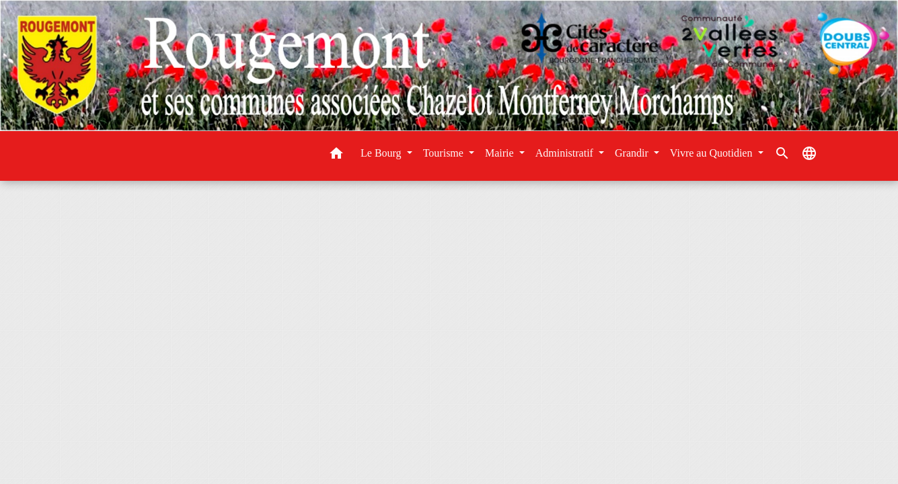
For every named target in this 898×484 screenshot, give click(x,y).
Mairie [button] (501, 153)
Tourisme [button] (444, 153)
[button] (336, 155)
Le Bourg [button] (382, 153)
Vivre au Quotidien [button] (712, 153)
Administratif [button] (565, 153)
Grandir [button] (633, 153)
